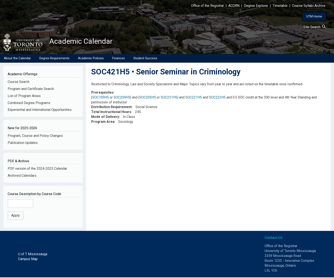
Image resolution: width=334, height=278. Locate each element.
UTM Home (314, 16)
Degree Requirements (54, 59)
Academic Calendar (82, 41)
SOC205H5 (147, 98)
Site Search (314, 27)
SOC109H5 (100, 98)
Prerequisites (102, 93)
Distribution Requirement (111, 108)
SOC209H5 (122, 98)
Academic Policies (91, 59)
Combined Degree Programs (29, 103)
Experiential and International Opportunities (40, 110)
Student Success (145, 59)
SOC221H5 (193, 98)
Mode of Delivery (105, 117)
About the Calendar (17, 59)
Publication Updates (23, 143)
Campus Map (28, 259)
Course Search (18, 82)
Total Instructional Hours (111, 112)
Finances (118, 59)
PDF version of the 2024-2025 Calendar (37, 169)
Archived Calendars (22, 176)
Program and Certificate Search (31, 89)
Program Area (102, 122)
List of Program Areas (24, 96)
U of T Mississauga (32, 254)
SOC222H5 (217, 98)
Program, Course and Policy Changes (35, 136)
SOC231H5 (169, 98)
